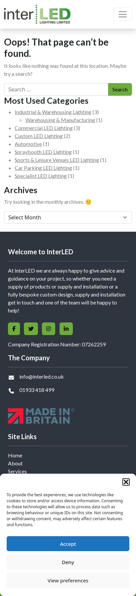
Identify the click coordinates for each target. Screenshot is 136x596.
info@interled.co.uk (41, 376)
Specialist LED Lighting (41, 176)
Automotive (28, 144)
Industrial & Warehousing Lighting (53, 112)
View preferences (68, 580)
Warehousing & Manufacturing (60, 120)
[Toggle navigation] (122, 14)
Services (17, 471)
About (15, 463)
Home (15, 455)
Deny (68, 562)
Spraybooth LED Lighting (43, 152)
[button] (126, 482)
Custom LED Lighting (39, 136)
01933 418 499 (36, 390)
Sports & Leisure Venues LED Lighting (57, 160)
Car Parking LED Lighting (43, 168)
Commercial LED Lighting (44, 128)
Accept (68, 543)
